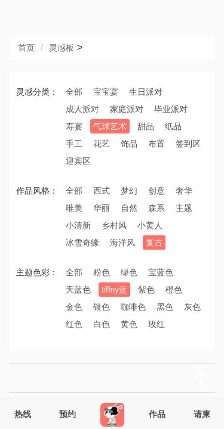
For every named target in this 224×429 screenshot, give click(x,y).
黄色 (129, 324)
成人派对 (82, 109)
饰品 (129, 143)
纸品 (173, 126)
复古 (154, 242)
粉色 (101, 272)
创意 (156, 190)
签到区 (188, 143)
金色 (74, 307)
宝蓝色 (160, 272)
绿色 (129, 272)
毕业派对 (171, 109)
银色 (101, 307)
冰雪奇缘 (82, 242)
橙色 (173, 289)
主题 (184, 208)
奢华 (184, 190)
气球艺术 (110, 126)
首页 (26, 47)
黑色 (165, 307)
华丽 (101, 208)
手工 (74, 143)
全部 (74, 92)
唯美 (74, 208)
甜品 (145, 126)
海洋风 (122, 242)
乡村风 (114, 225)
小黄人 (149, 225)
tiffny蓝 (114, 289)
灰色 (192, 307)
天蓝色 (78, 289)
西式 (101, 190)
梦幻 (129, 190)
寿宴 (74, 126)
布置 (156, 143)
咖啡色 (133, 307)
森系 (156, 208)
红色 (74, 324)
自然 (129, 208)
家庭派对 (126, 109)
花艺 (101, 143)
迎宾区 (78, 161)
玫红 (156, 324)
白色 (101, 324)
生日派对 (145, 92)
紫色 (146, 289)
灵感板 (61, 47)
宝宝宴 (105, 92)
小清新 (78, 225)
